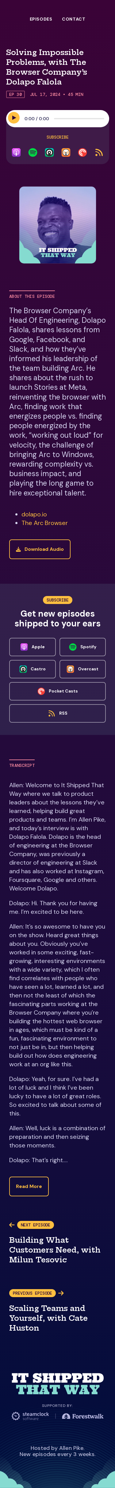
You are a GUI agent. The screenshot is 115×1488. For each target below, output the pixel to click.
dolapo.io (34, 514)
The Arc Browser (44, 523)
